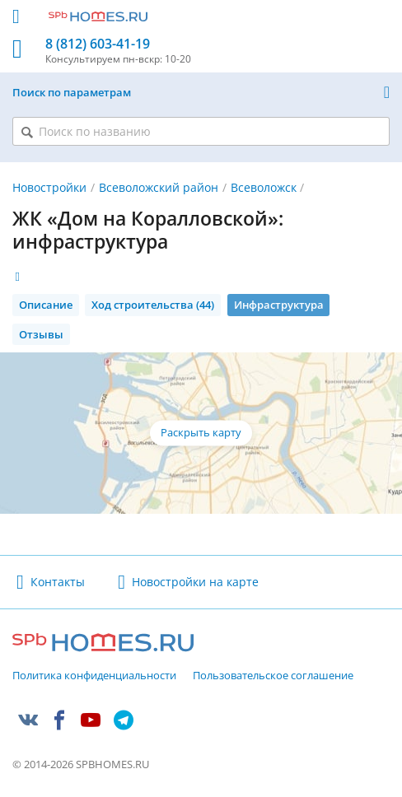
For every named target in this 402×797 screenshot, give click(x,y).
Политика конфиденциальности (94, 676)
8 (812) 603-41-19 (97, 44)
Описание (45, 304)
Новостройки (49, 187)
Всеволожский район (158, 187)
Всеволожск (264, 187)
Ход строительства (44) (152, 304)
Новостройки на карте (195, 582)
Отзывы (41, 334)
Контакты (57, 582)
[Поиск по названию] (201, 131)
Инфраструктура (279, 304)
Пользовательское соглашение (273, 676)
